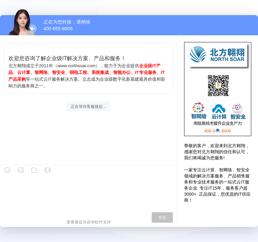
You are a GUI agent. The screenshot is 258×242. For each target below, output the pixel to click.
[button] (217, 130)
